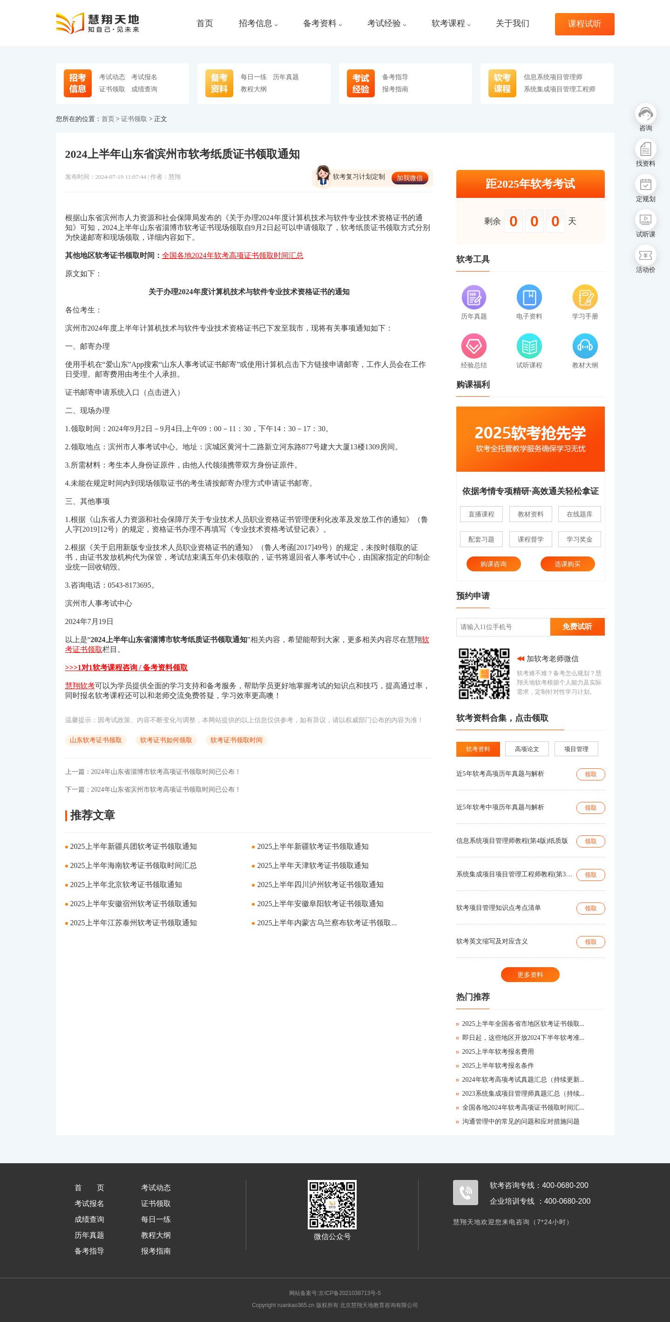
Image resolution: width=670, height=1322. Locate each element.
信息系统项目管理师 (553, 77)
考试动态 (112, 77)
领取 (591, 774)
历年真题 (286, 77)
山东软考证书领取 (96, 740)
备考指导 (395, 77)
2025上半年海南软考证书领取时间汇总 (133, 865)
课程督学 (531, 539)
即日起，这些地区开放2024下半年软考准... (520, 1037)
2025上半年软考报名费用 (495, 1051)
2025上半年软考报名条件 (495, 1065)
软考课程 (451, 23)
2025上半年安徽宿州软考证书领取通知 (133, 904)
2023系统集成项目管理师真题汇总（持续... (520, 1093)
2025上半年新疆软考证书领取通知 (313, 846)
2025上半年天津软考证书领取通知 (313, 865)
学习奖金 (580, 539)
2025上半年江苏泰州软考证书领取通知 (133, 923)
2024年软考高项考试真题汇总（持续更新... (520, 1079)
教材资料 (531, 514)
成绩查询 (144, 89)
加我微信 (410, 178)
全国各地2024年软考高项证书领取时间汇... (520, 1107)
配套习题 (481, 539)
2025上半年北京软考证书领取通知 (126, 884)
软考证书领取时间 (236, 740)
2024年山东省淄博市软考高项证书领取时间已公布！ (153, 771)
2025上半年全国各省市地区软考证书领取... (520, 1023)
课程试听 (585, 24)
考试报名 (144, 77)
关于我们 (512, 23)
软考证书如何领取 (166, 740)
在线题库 (580, 514)
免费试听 (577, 626)
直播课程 (481, 514)
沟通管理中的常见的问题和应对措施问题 (518, 1121)
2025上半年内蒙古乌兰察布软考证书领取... (327, 923)
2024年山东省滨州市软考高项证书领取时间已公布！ (153, 789)
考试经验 (386, 23)
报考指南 (395, 89)
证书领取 (112, 89)
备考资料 (322, 23)
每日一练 (254, 77)
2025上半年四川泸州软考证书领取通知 (320, 884)
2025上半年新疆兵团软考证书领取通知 (133, 846)
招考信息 (258, 23)
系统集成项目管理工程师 (560, 89)
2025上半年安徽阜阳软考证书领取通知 (320, 904)
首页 (204, 23)
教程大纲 (254, 89)
